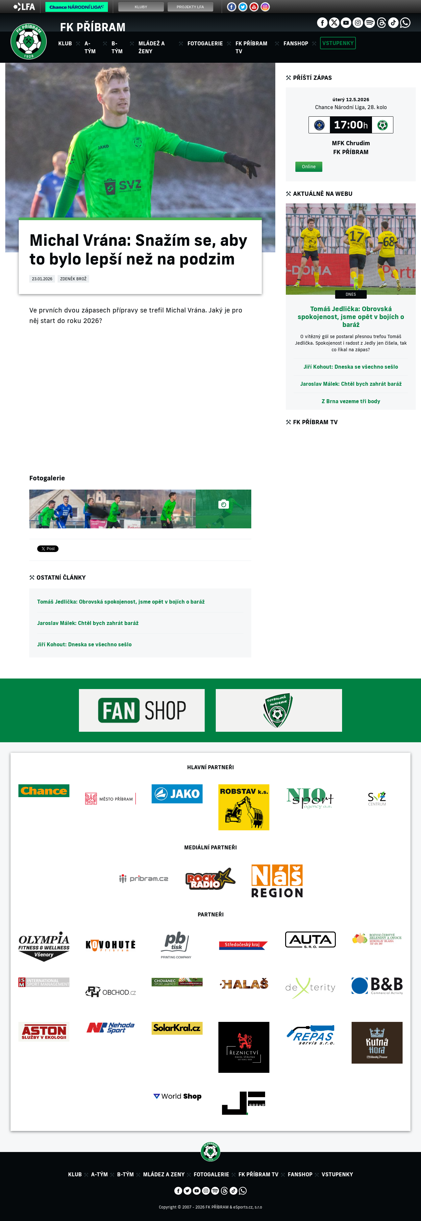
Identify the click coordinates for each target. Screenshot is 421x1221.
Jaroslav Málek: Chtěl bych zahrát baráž (87, 623)
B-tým (125, 1174)
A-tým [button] (90, 47)
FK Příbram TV (251, 47)
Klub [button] (65, 43)
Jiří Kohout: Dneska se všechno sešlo (84, 644)
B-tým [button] (117, 47)
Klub (75, 1174)
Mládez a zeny (164, 1174)
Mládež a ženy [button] (151, 47)
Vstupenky (338, 43)
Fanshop (296, 43)
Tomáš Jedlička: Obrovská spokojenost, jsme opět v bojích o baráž (121, 601)
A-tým (99, 1174)
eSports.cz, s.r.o (247, 1207)
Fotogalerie (205, 43)
